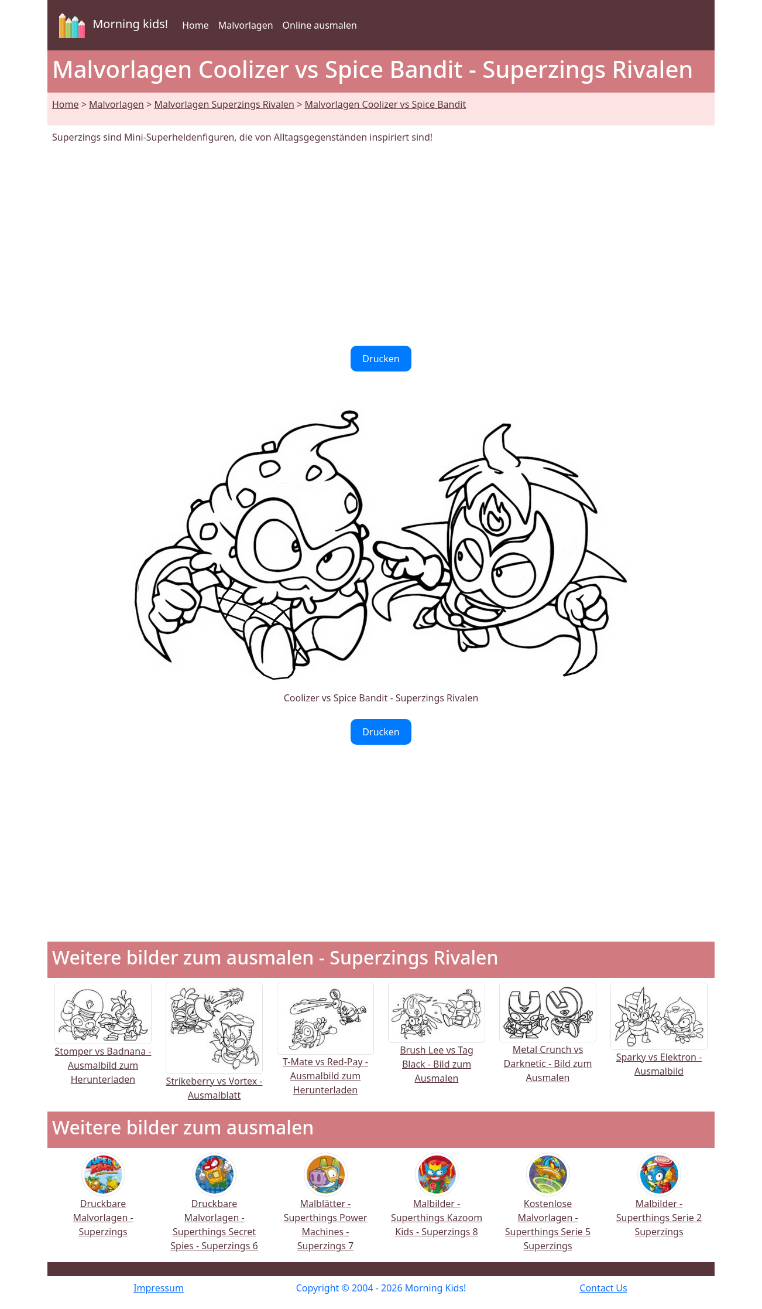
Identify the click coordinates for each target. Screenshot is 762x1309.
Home (195, 25)
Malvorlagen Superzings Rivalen (224, 104)
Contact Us (603, 1287)
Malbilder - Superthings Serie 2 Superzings (659, 1202)
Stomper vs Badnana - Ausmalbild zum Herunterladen (103, 1046)
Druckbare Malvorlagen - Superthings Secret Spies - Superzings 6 (214, 1209)
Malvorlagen (245, 25)
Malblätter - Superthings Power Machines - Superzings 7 (326, 1209)
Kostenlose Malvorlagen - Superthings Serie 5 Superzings (548, 1209)
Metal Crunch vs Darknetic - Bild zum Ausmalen (547, 1044)
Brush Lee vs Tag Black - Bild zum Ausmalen (436, 1045)
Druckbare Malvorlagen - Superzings (103, 1202)
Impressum (158, 1287)
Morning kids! (111, 25)
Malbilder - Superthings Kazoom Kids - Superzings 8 (436, 1202)
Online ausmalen (320, 25)
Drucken (380, 358)
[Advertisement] (381, 245)
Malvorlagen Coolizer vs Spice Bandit (385, 104)
